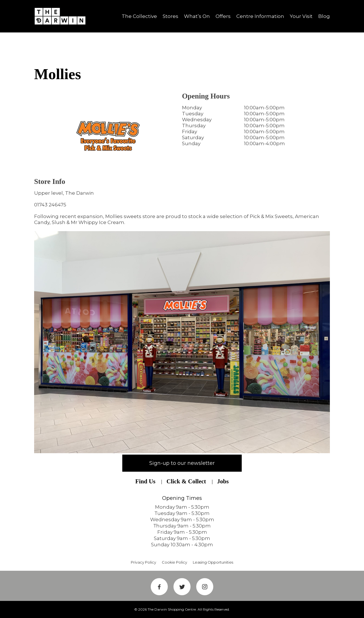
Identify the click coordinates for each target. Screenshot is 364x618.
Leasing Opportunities (213, 562)
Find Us (145, 481)
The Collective (139, 16)
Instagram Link (204, 586)
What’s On (197, 16)
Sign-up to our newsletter (182, 463)
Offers (223, 16)
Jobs (223, 481)
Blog (324, 16)
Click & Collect (186, 481)
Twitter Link (182, 586)
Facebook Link (159, 586)
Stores (170, 16)
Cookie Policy (174, 562)
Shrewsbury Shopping (62, 16)
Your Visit (301, 16)
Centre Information (260, 16)
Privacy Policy (143, 562)
